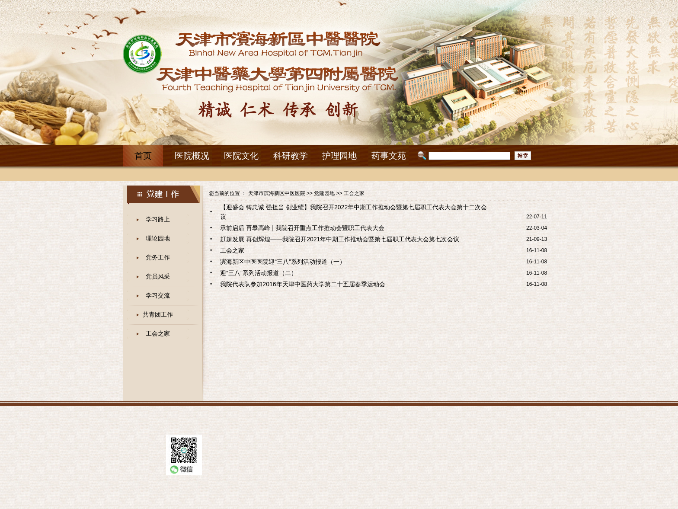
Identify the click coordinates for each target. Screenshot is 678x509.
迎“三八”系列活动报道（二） (258, 272)
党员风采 (158, 276)
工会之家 (158, 333)
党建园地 (324, 193)
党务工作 (158, 257)
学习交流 (158, 295)
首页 (143, 155)
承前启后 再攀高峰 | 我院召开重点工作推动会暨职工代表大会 (302, 227)
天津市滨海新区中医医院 (276, 193)
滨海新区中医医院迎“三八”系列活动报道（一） (282, 261)
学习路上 (158, 219)
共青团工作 (158, 314)
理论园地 (158, 238)
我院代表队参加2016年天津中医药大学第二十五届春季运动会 (302, 284)
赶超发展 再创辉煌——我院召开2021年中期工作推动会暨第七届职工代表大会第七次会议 (339, 239)
